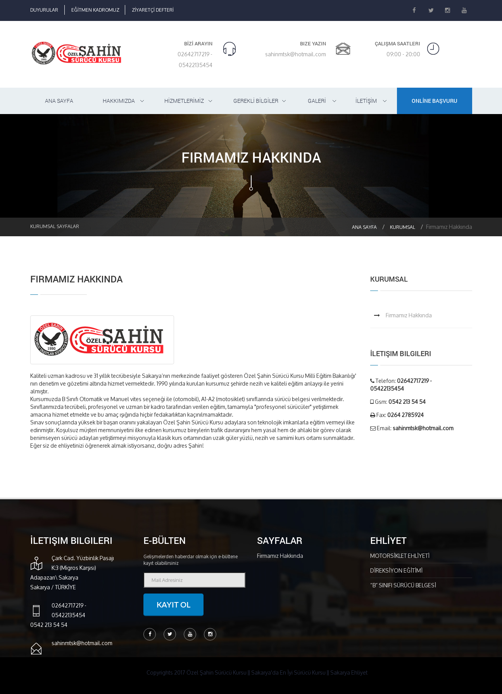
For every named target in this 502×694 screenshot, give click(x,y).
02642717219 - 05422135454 (195, 59)
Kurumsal (402, 227)
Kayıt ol (173, 604)
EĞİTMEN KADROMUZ (95, 10)
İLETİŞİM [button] (366, 100)
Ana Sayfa (364, 227)
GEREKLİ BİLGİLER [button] (255, 100)
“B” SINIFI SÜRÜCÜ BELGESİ (403, 585)
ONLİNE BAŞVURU (434, 100)
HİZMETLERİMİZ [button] (184, 100)
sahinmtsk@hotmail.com (295, 54)
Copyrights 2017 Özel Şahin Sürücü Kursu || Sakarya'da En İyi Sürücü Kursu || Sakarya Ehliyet (257, 672)
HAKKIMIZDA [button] (119, 100)
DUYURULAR (44, 10)
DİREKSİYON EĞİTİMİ (396, 570)
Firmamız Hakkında (409, 315)
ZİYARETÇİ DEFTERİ (153, 10)
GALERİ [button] (317, 100)
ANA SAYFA (59, 100)
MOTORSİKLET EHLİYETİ (400, 555)
